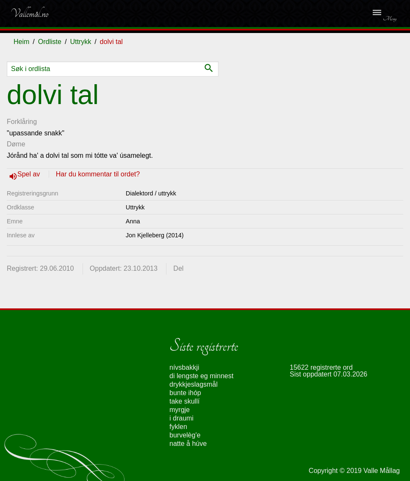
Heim (21, 41)
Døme (16, 144)
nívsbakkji (184, 367)
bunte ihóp (185, 392)
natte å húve (188, 443)
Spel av (29, 174)
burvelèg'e (184, 435)
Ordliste (49, 41)
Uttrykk (80, 41)
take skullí (184, 401)
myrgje (179, 409)
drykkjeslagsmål (193, 384)
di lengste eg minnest (201, 375)
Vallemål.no (29, 13)
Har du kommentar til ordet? (98, 174)
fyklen (178, 426)
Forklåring (22, 121)
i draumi (181, 418)
